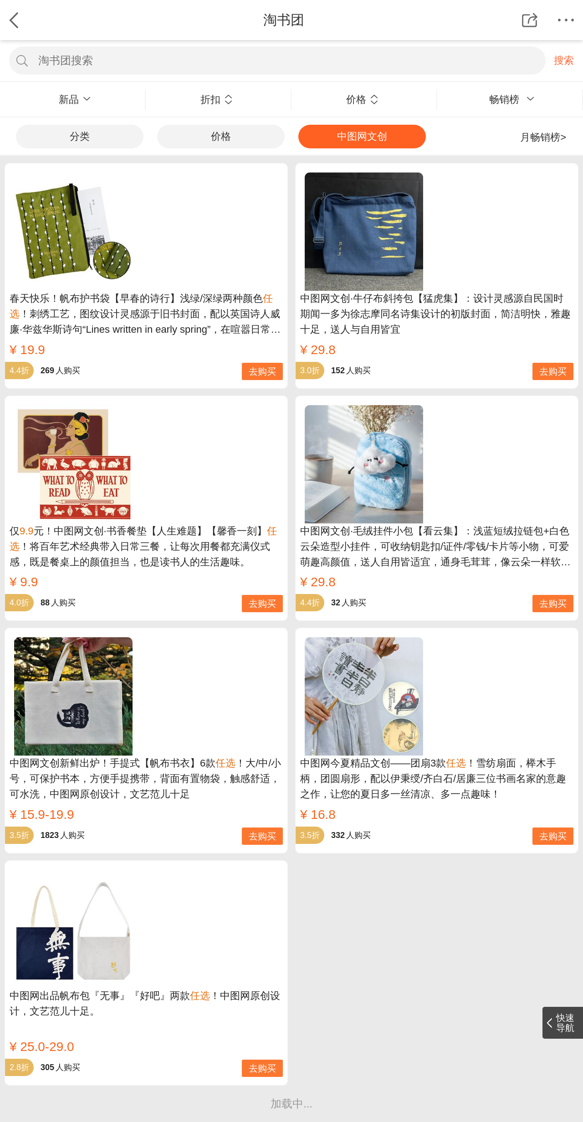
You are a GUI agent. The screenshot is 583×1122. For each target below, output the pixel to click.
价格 (362, 99)
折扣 (216, 99)
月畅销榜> (543, 137)
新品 (75, 99)
